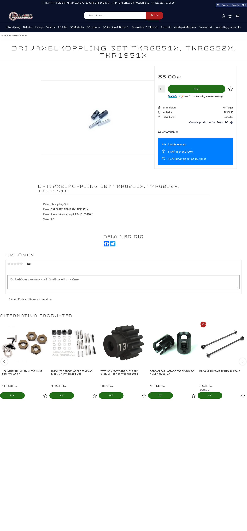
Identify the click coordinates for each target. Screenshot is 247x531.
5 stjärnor (21, 263)
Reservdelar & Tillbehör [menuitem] (145, 27)
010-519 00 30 (167, 3)
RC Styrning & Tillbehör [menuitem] (116, 27)
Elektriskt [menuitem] (166, 27)
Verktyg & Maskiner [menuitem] (185, 27)
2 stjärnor (12, 263)
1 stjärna (8, 263)
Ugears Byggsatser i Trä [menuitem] (228, 27)
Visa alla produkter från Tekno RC (208, 122)
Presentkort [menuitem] (205, 27)
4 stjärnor (18, 263)
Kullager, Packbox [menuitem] (45, 27)
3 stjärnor (15, 263)
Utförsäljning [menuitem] (13, 27)
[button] (230, 16)
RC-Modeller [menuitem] (77, 27)
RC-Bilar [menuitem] (62, 27)
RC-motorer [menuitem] (93, 27)
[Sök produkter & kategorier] (115, 15)
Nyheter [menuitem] (27, 27)
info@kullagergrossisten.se (132, 3)
